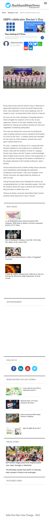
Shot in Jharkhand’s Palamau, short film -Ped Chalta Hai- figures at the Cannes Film (23, 241)
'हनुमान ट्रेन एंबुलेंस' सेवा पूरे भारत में (32, 428)
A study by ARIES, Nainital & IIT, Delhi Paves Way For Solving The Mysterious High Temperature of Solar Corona (24, 276)
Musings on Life (13, 12)
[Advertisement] (24, 331)
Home (4, 12)
